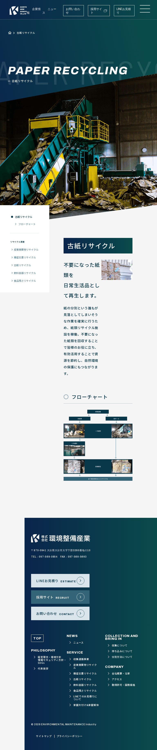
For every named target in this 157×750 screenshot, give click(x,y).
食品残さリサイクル (25, 280)
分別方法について (122, 656)
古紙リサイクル (23, 216)
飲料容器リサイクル (25, 272)
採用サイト (99, 10)
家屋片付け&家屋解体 (86, 705)
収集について (119, 645)
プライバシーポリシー (70, 736)
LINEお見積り (124, 10)
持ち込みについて (122, 651)
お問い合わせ (73, 10)
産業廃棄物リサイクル (26, 249)
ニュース (78, 642)
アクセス (117, 679)
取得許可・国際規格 (123, 684)
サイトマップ (44, 736)
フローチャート (27, 224)
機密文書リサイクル (25, 257)
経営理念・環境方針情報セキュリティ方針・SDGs (52, 660)
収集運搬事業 (81, 659)
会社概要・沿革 (121, 673)
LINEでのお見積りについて (85, 698)
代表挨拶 (43, 668)
